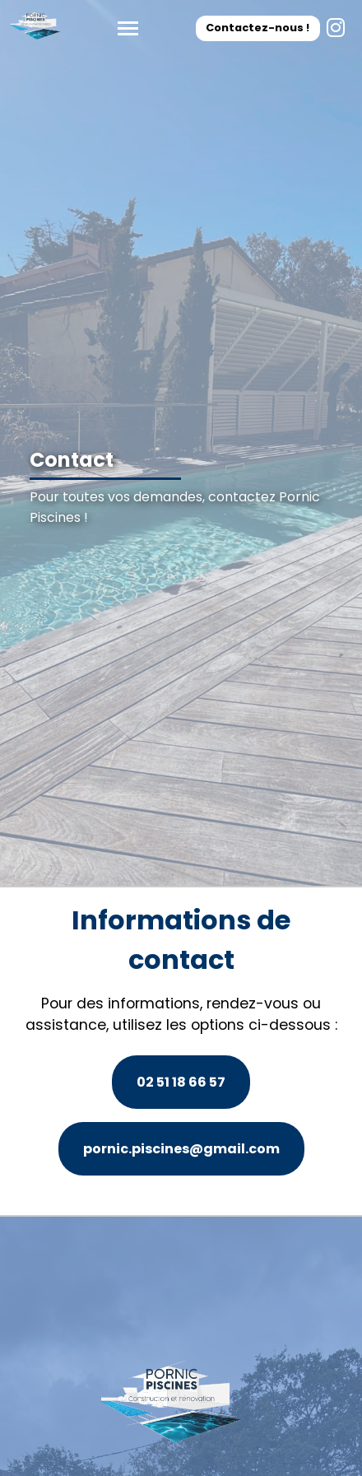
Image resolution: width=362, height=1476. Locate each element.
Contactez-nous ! (257, 28)
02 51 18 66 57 (181, 1082)
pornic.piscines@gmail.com (181, 1148)
